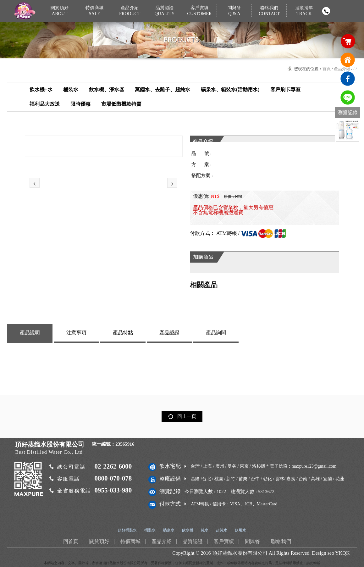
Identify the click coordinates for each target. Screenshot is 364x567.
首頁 (327, 68)
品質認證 (165, 11)
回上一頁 (186, 416)
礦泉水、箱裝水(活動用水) (230, 89)
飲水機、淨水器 (106, 89)
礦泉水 (168, 530)
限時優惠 (80, 104)
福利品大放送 (45, 104)
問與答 (234, 11)
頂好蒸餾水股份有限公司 (239, 553)
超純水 (221, 530)
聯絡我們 (269, 11)
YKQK (342, 553)
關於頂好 (60, 11)
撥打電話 (326, 11)
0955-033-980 (113, 490)
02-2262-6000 (113, 466)
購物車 (347, 40)
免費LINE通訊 (347, 97)
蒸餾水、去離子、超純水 (162, 89)
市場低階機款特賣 (121, 104)
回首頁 (347, 59)
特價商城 (95, 11)
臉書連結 (347, 78)
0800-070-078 (113, 478)
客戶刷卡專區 (285, 89)
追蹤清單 (304, 11)
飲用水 (240, 530)
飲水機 (187, 530)
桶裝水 (70, 89)
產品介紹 (130, 11)
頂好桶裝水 (127, 530)
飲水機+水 (41, 89)
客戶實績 (199, 11)
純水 (204, 530)
